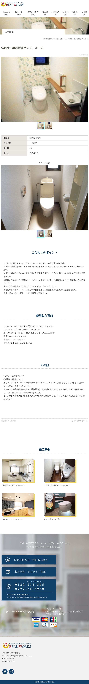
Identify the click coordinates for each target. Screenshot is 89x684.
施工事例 (45, 13)
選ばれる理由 (6, 13)
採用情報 (84, 13)
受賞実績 (65, 13)
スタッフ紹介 (18, 13)
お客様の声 (55, 13)
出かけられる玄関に (8, 421)
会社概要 (75, 13)
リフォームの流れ (32, 13)
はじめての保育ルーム (80, 421)
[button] (86, 89)
